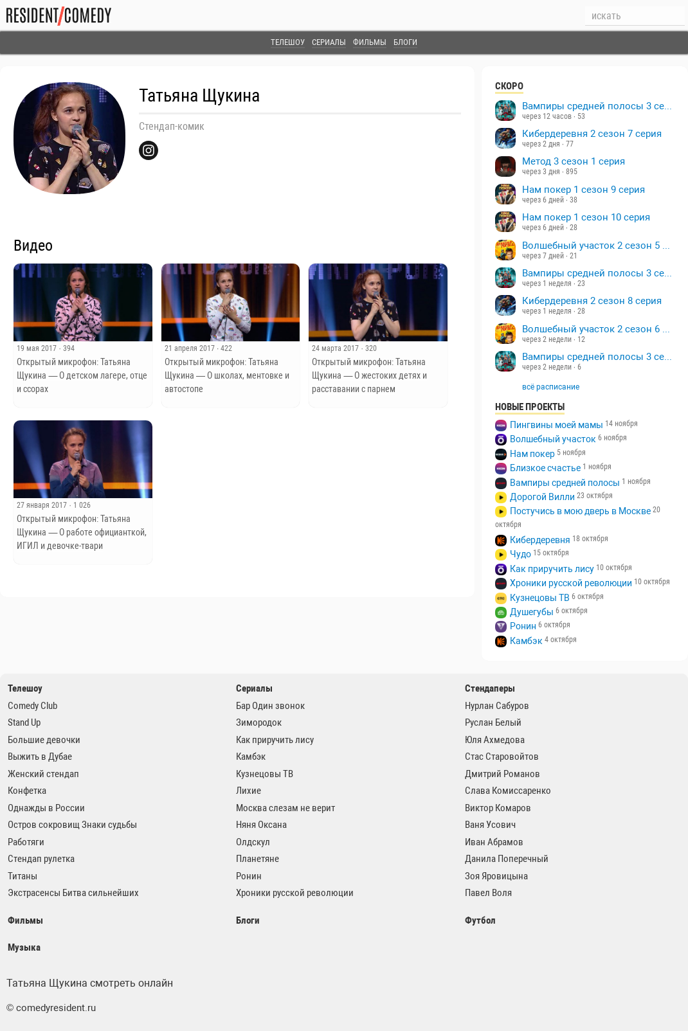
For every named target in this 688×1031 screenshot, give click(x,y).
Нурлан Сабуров (497, 706)
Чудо (520, 554)
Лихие (248, 790)
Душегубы (532, 612)
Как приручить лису (552, 569)
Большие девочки (44, 740)
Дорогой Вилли (542, 497)
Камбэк (526, 641)
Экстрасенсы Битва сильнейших (73, 893)
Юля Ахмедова (495, 740)
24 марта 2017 (336, 348)
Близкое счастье (545, 468)
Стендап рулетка (41, 859)
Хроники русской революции (571, 583)
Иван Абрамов (494, 842)
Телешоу (288, 42)
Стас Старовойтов (502, 756)
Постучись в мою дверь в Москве (580, 511)
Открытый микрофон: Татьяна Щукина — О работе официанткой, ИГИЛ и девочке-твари (82, 532)
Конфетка (27, 790)
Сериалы (329, 42)
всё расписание (550, 386)
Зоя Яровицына (496, 876)
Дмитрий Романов (502, 774)
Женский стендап (43, 774)
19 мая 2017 (38, 348)
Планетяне (257, 859)
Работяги (26, 842)
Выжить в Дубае (40, 756)
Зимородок (259, 722)
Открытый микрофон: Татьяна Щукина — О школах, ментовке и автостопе (227, 375)
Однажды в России (46, 808)
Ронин (523, 626)
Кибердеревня (540, 540)
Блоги (405, 42)
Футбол (480, 920)
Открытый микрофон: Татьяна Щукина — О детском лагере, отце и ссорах (82, 375)
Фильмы (369, 42)
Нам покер (532, 454)
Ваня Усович (490, 824)
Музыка (24, 947)
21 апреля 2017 (191, 348)
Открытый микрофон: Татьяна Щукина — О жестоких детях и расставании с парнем (369, 375)
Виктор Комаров (498, 808)
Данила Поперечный (506, 859)
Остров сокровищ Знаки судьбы (72, 824)
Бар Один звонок (270, 706)
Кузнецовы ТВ (540, 598)
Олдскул (253, 842)
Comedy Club (32, 706)
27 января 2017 (43, 505)
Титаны (22, 876)
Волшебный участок (553, 439)
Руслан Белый (493, 722)
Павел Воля (488, 893)
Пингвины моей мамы (556, 425)
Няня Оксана (261, 824)
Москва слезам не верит (285, 808)
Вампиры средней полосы (565, 483)
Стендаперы (490, 688)
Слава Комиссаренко (508, 790)
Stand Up (24, 722)
